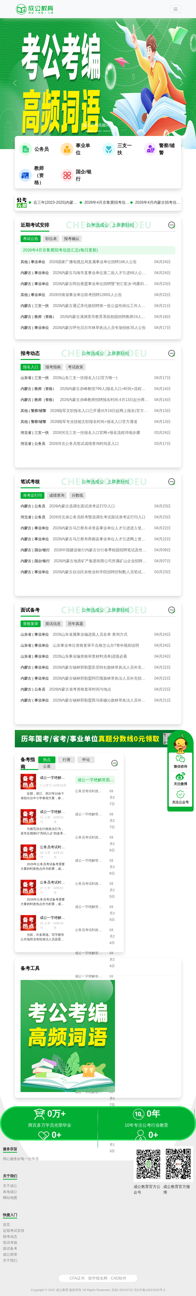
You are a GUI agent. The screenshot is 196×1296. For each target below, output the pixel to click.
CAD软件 (118, 1278)
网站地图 (10, 1198)
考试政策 (75, 373)
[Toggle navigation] (175, 9)
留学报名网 (97, 1278)
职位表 (51, 244)
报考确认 (71, 244)
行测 (66, 765)
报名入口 (30, 373)
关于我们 (10, 1260)
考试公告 (30, 244)
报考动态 (10, 1236)
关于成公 (10, 1186)
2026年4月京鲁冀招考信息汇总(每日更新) (107, 208)
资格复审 (30, 629)
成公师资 (10, 1254)
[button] (14, 83)
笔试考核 (10, 1242)
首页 (6, 1225)
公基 (47, 772)
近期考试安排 (13, 1230)
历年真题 (75, 629)
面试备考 (10, 1248)
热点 (47, 765)
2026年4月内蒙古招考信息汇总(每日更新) (158, 208)
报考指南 (53, 373)
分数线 (77, 501)
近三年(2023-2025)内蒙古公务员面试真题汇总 (56, 208)
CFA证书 (77, 1278)
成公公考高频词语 (98, 125)
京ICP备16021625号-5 (149, 1290)
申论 (86, 765)
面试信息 (53, 629)
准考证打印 (32, 501)
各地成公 (10, 1192)
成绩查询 (57, 501)
